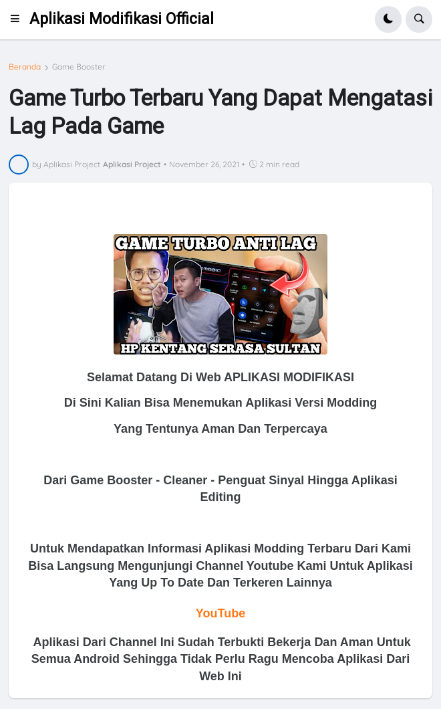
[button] (19, 19)
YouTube (220, 613)
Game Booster (79, 67)
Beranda (25, 67)
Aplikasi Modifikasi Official (121, 19)
